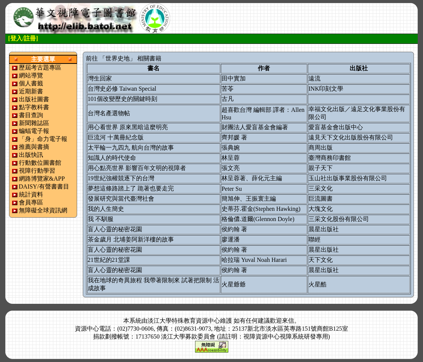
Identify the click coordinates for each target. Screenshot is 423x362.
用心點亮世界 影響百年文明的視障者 (137, 168)
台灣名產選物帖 (109, 113)
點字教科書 (34, 107)
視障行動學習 (37, 170)
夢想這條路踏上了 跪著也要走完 (131, 188)
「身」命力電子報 (43, 139)
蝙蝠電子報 (34, 131)
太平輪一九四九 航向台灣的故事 (131, 147)
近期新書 (31, 91)
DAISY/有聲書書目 (44, 186)
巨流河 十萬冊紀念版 (116, 137)
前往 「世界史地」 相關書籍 (123, 58)
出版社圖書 (34, 99)
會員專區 (31, 202)
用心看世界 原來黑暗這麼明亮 (128, 127)
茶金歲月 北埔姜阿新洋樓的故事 (131, 239)
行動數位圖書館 (40, 162)
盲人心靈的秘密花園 (115, 229)
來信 (288, 320)
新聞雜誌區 (34, 123)
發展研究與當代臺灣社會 (121, 198)
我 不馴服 (100, 219)
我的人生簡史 (106, 209)
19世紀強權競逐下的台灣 (121, 178)
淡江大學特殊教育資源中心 (183, 320)
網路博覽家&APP (42, 178)
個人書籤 (31, 83)
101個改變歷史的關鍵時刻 (122, 99)
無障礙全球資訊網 (43, 210)
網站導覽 (31, 75)
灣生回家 (100, 78)
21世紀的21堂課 (109, 260)
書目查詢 (31, 115)
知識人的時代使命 (112, 158)
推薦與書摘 (34, 147)
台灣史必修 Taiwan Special (122, 88)
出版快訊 (31, 155)
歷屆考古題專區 (40, 67)
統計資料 (31, 194)
